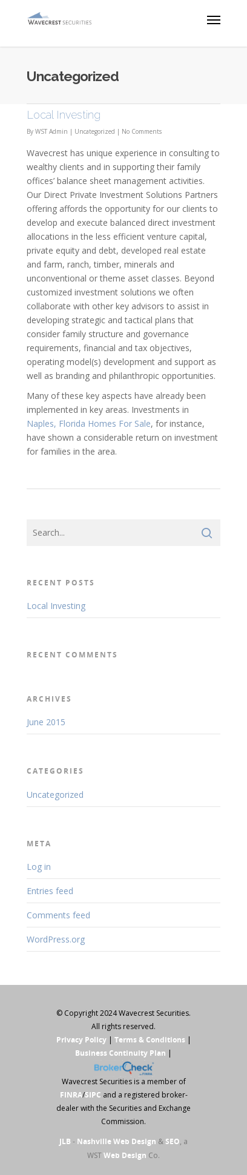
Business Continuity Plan (120, 1053)
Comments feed (58, 915)
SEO (172, 1141)
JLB (65, 1141)
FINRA (71, 1095)
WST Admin (51, 131)
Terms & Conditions (149, 1040)
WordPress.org (56, 939)
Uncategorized (94, 131)
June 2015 (46, 722)
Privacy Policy (81, 1040)
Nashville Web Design (116, 1141)
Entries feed (50, 891)
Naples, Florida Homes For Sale (89, 423)
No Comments (142, 131)
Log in (39, 866)
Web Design (125, 1155)
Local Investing (63, 114)
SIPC (93, 1095)
